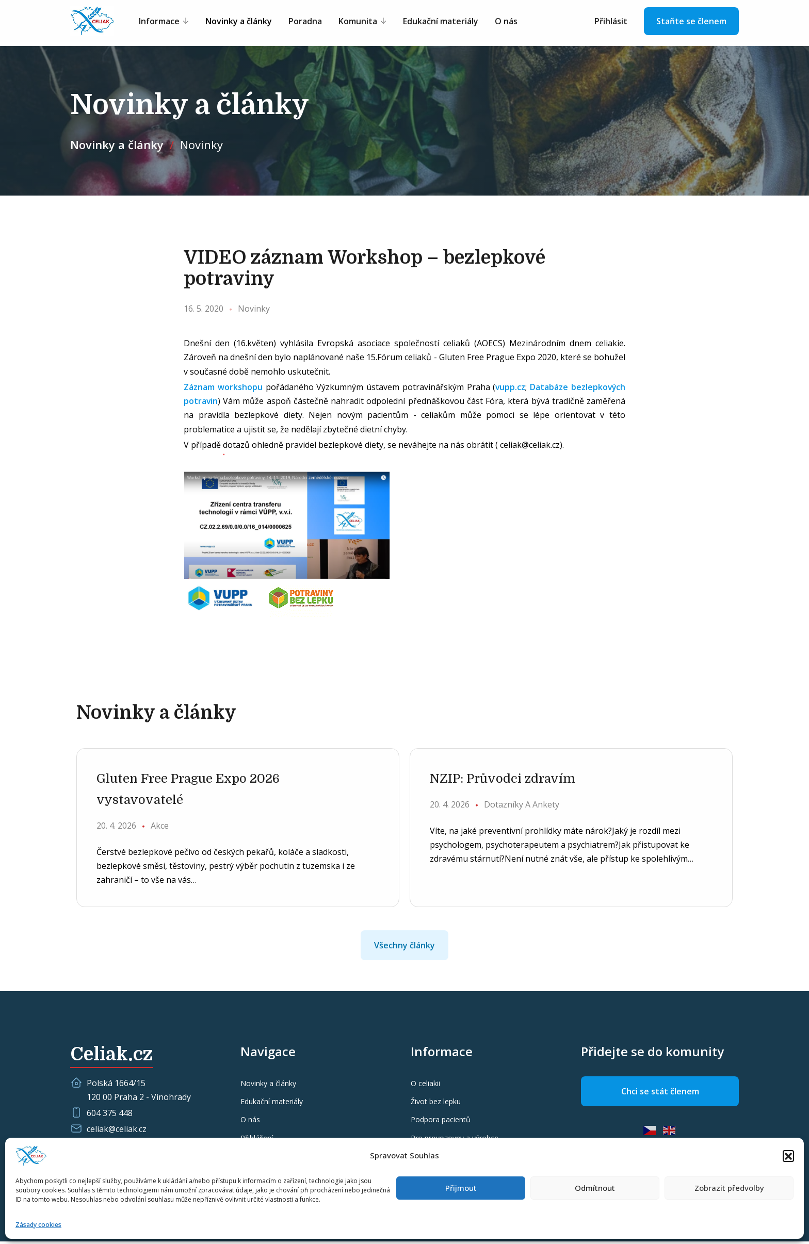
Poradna (309, 21)
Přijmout (461, 1188)
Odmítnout (595, 1188)
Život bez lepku (436, 1104)
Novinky (201, 144)
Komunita (362, 21)
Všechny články (404, 948)
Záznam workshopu (223, 387)
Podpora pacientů (441, 1122)
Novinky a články (242, 21)
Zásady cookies (38, 1224)
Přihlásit (610, 21)
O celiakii (425, 1086)
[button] (788, 1156)
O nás (510, 21)
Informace (163, 21)
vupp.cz (509, 387)
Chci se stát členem (660, 1094)
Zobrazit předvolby (729, 1188)
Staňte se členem (691, 21)
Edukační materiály (444, 21)
